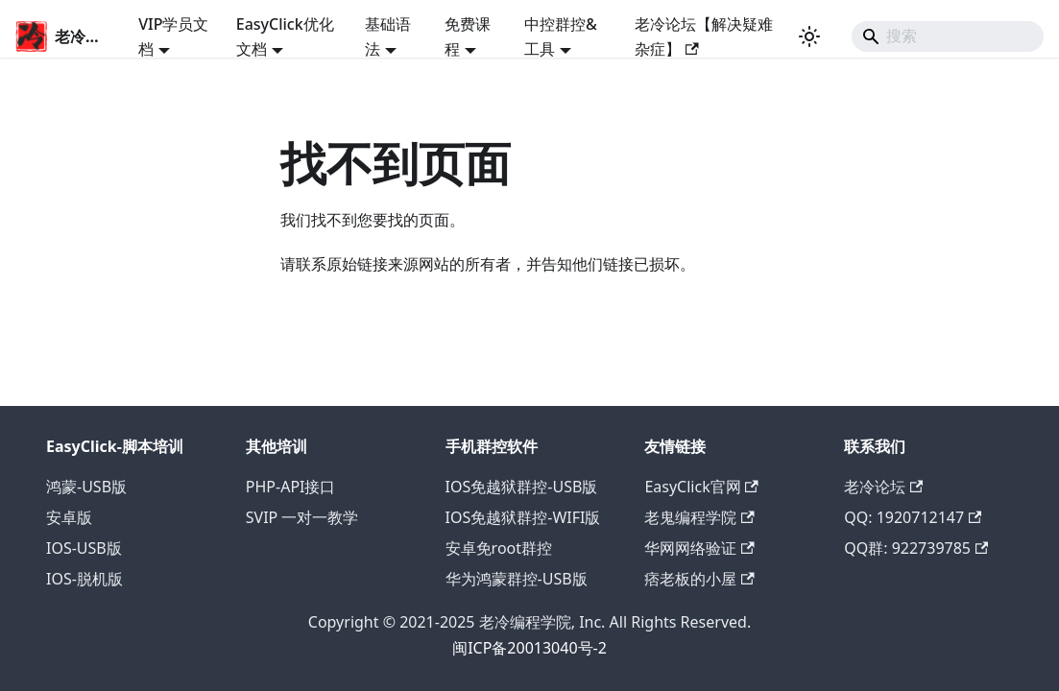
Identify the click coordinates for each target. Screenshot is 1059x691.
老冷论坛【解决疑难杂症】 (704, 36)
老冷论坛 (883, 486)
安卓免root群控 (498, 548)
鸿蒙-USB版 (86, 486)
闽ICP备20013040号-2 (529, 647)
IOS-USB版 (84, 548)
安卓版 (69, 517)
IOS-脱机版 (84, 578)
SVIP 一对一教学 (302, 517)
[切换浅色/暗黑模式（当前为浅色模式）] (809, 36)
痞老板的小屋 (699, 578)
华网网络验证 (699, 548)
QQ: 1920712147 (912, 517)
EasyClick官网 (701, 486)
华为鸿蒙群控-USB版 (516, 578)
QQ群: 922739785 (916, 548)
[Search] (948, 36)
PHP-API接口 (291, 486)
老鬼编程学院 (699, 517)
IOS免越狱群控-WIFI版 (523, 517)
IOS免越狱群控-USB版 (521, 486)
